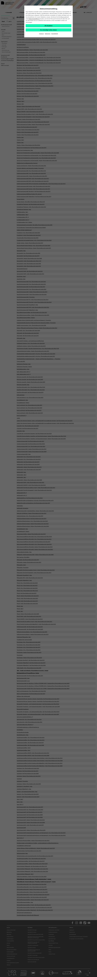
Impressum (41, 33)
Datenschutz (47, 33)
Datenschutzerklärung (34, 19)
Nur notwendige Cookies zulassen (48, 30)
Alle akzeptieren (49, 25)
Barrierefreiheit (54, 33)
